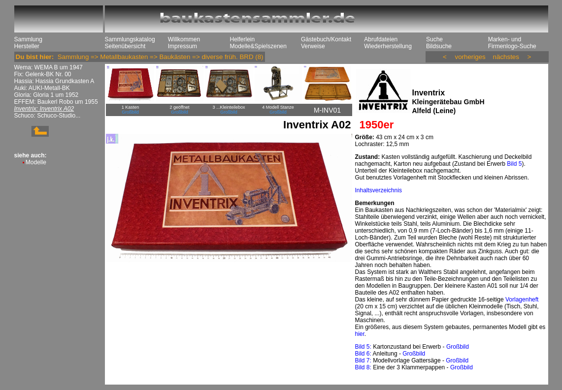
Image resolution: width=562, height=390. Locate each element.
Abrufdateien (380, 39)
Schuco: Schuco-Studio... (47, 115)
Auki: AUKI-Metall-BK (42, 88)
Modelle (36, 162)
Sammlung (28, 39)
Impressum (182, 46)
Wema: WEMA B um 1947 (48, 67)
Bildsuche (439, 46)
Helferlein (242, 39)
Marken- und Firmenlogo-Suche (512, 43)
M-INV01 (327, 110)
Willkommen (184, 39)
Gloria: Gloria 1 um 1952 (46, 94)
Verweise (313, 46)
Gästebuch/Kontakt (326, 39)
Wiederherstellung (388, 46)
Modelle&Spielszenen (258, 46)
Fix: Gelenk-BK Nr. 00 (42, 74)
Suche (434, 39)
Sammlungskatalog (130, 39)
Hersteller (26, 46)
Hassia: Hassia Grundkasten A (54, 81)
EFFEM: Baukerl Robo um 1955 (56, 101)
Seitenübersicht (125, 46)
